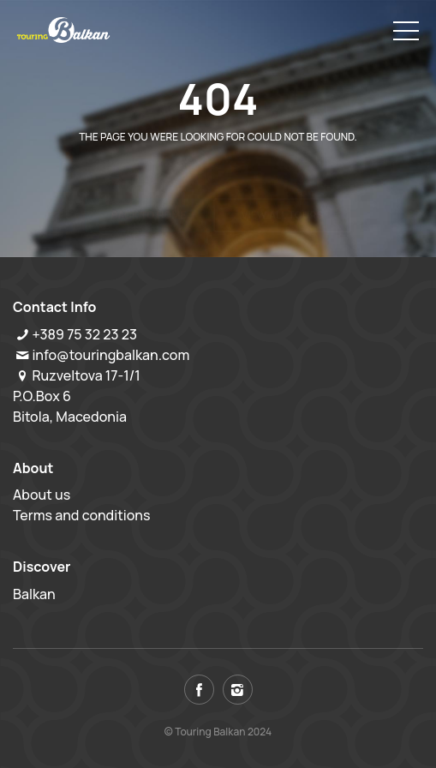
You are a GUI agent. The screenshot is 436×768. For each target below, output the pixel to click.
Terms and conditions (82, 515)
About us (41, 494)
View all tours (283, 182)
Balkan (34, 594)
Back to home (149, 182)
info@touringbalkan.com (110, 354)
